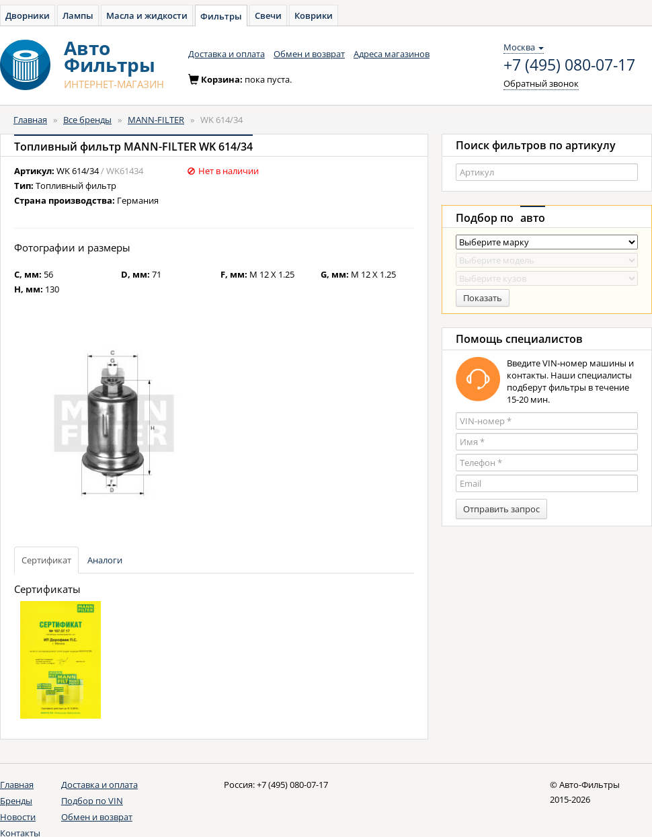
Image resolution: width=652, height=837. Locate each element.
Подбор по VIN (92, 801)
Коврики (313, 15)
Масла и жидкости (147, 15)
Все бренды (87, 120)
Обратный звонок (541, 83)
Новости (18, 817)
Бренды (16, 801)
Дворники (27, 15)
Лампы (78, 15)
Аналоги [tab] (104, 560)
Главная (30, 120)
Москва (523, 47)
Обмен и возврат (309, 54)
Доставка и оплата (226, 54)
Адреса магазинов (392, 54)
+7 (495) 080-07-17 (569, 65)
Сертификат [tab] (46, 560)
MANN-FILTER (156, 120)
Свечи (268, 15)
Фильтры (221, 16)
